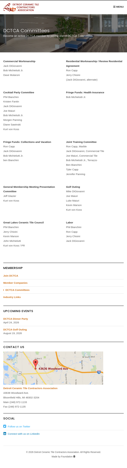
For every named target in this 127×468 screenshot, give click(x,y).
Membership (13, 268)
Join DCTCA (10, 275)
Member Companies (15, 282)
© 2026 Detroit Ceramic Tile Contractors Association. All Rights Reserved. (63, 452)
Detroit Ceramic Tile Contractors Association (30, 388)
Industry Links (12, 297)
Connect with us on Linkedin (24, 433)
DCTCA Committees (17, 290)
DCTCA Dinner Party (15, 318)
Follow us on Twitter (19, 426)
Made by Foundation (62, 456)
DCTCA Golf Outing (15, 329)
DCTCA (24, 7)
